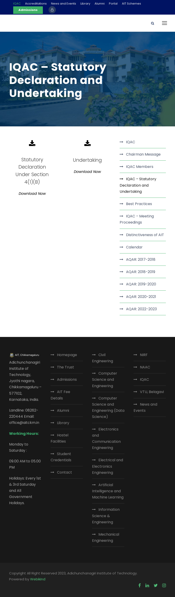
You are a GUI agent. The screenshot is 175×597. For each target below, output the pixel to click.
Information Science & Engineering (106, 515)
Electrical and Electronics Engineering (107, 466)
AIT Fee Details (60, 395)
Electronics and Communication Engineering (106, 439)
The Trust (65, 367)
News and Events (63, 3)
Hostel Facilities (59, 438)
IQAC (17, 3)
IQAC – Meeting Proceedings (137, 219)
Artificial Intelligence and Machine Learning (108, 491)
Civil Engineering (102, 358)
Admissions (28, 10)
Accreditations (36, 3)
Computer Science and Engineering (104, 379)
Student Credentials (61, 457)
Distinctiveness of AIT (145, 234)
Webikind (37, 579)
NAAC (145, 367)
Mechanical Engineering (105, 537)
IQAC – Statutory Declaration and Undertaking (138, 185)
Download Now (32, 193)
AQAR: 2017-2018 (140, 259)
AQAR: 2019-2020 (141, 284)
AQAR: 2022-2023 (141, 309)
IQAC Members (139, 166)
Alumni (100, 3)
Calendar (134, 247)
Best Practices (139, 203)
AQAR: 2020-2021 (141, 296)
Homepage (67, 354)
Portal (113, 3)
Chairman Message (143, 154)
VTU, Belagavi (152, 391)
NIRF (144, 354)
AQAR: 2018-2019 (140, 271)
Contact (64, 472)
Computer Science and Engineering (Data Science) (108, 408)
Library (85, 3)
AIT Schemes (131, 3)
